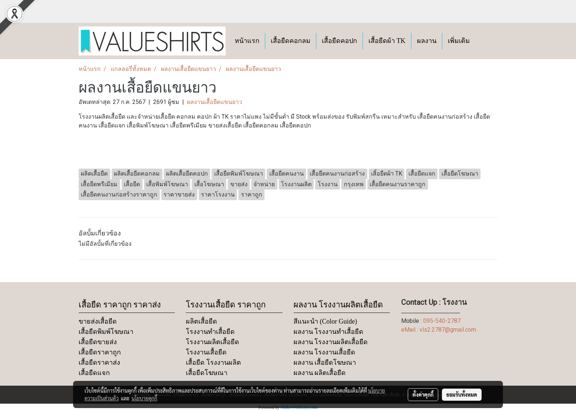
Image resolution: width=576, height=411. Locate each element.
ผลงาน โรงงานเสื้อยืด (325, 352)
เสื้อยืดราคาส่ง (99, 362)
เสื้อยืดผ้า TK (387, 40)
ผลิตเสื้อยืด (201, 321)
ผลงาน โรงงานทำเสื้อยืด (329, 331)
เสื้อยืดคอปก (339, 40)
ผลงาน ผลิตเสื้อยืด (320, 372)
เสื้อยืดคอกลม (290, 40)
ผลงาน (426, 40)
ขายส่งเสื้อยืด (98, 321)
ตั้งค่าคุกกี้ (423, 394)
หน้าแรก (247, 40)
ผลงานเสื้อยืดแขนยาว (214, 101)
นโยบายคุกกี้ (144, 398)
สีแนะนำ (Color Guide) (325, 321)
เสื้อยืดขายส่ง (98, 342)
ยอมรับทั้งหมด (461, 394)
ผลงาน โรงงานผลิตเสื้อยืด (331, 342)
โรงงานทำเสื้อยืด (210, 331)
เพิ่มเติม (459, 40)
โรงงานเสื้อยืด (206, 352)
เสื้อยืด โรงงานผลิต (213, 362)
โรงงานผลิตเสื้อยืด (212, 342)
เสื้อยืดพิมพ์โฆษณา (106, 331)
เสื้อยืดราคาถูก (100, 352)
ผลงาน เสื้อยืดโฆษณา (325, 362)
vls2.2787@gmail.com (448, 329)
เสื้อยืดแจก (94, 372)
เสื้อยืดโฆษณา (206, 372)
